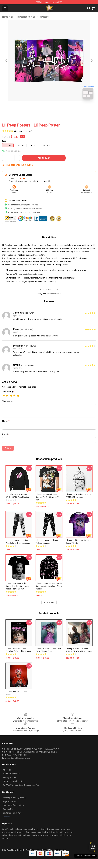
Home (5, 17)
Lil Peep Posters (41, 17)
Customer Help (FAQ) (12, 813)
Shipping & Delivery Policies (14, 798)
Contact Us (7, 809)
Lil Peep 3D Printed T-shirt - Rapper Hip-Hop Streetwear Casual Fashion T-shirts (17, 586)
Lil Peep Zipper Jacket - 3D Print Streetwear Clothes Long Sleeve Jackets (49, 586)
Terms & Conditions (11, 774)
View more (49, 602)
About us (7, 770)
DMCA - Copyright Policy (13, 781)
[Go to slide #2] (56, 107)
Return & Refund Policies (13, 805)
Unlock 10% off (92, 847)
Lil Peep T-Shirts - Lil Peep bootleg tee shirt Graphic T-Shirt (47, 497)
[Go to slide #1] (41, 107)
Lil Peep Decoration (20, 17)
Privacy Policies (9, 777)
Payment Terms (9, 801)
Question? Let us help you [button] (85, 856)
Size (4, 141)
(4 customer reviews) (23, 131)
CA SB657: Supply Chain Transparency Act (21, 785)
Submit (8, 448)
